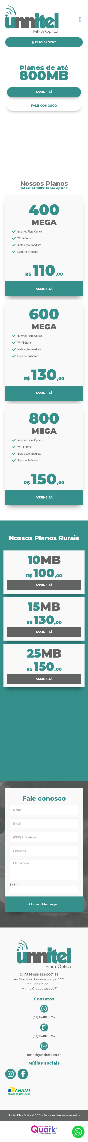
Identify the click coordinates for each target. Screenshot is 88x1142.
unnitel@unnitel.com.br (44, 1055)
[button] (80, 19)
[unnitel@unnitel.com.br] (44, 1046)
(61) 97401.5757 (44, 1017)
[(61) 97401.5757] (44, 1009)
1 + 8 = (14, 884)
